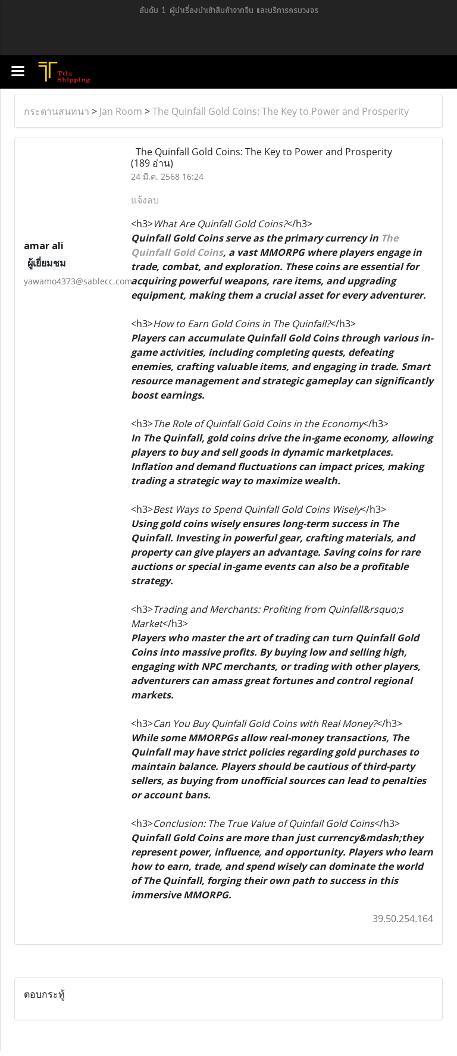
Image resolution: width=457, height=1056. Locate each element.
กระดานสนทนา (56, 111)
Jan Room (120, 111)
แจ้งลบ (145, 199)
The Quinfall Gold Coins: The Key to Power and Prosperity (280, 111)
